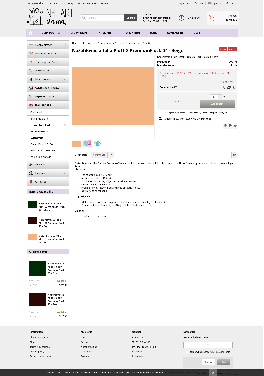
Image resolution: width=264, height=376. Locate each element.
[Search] (102, 17)
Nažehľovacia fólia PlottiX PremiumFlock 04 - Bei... (52, 239)
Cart (83, 337)
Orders (84, 342)
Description (81, 154)
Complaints (87, 351)
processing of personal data (215, 352)
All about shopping (39, 337)
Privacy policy (37, 351)
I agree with (208, 352)
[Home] (50, 18)
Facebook (137, 351)
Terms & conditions (40, 347)
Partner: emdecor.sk (40, 356)
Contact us (137, 337)
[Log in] (189, 18)
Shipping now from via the (187, 118)
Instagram (137, 356)
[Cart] (223, 18)
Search (131, 17)
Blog (32, 342)
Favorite (85, 356)
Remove (208, 362)
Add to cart (217, 103)
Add (224, 362)
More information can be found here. (185, 372)
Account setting (89, 347)
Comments (99, 154)
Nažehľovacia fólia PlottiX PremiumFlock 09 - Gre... (52, 206)
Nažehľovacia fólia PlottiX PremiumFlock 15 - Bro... (52, 223)
